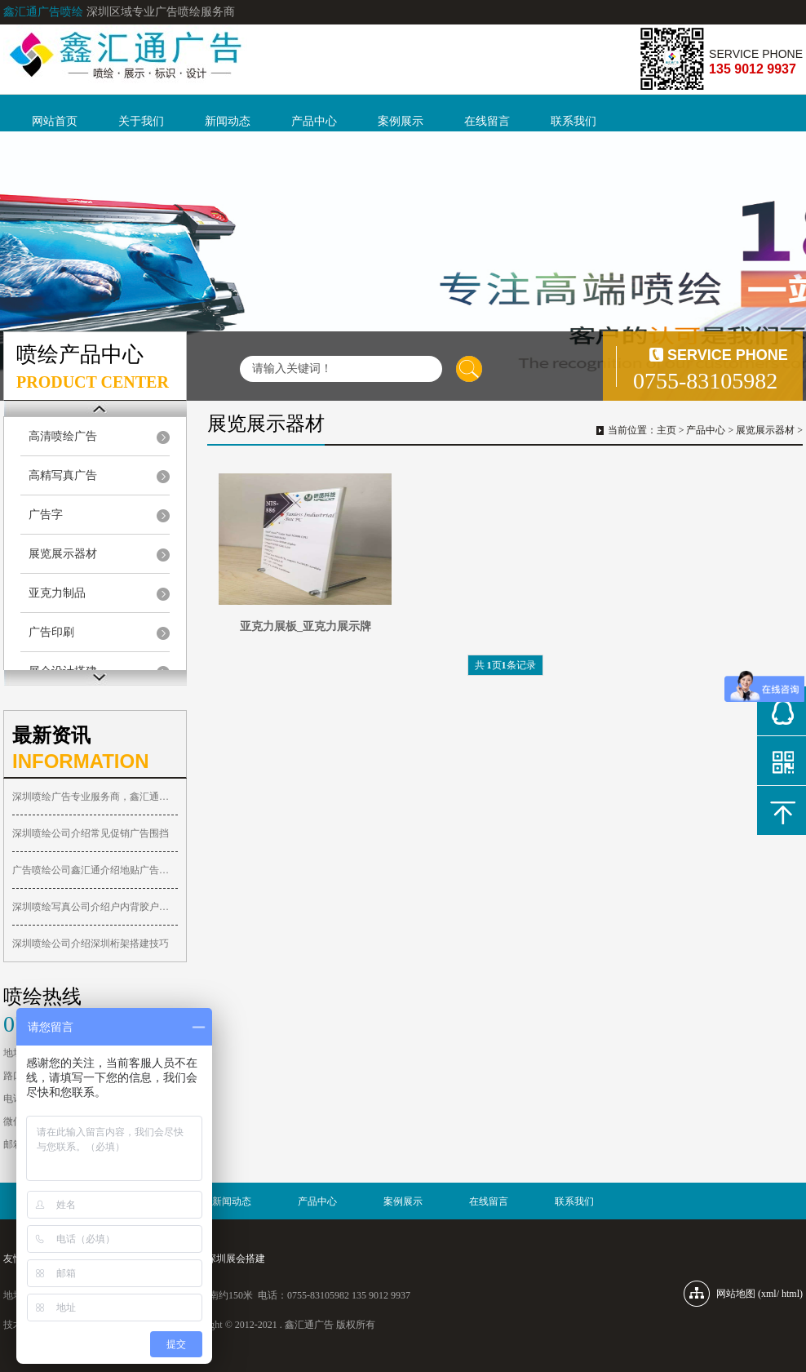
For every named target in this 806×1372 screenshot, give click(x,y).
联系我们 (573, 121)
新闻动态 (227, 121)
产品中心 (314, 121)
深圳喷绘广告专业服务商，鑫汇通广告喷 (95, 796)
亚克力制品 (57, 593)
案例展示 (400, 121)
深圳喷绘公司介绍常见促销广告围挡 (90, 833)
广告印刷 (51, 632)
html (790, 1293)
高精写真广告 (63, 475)
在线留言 (487, 121)
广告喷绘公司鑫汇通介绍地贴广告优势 (95, 870)
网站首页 (55, 121)
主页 (666, 430)
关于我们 (141, 121)
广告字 (46, 514)
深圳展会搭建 (235, 1258)
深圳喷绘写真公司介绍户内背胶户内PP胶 (95, 906)
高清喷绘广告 (63, 436)
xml (769, 1293)
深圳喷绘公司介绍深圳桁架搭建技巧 (90, 943)
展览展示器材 (63, 554)
